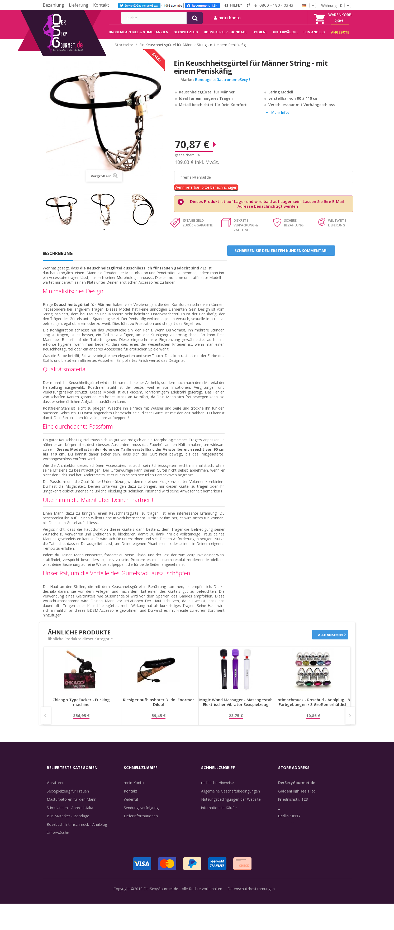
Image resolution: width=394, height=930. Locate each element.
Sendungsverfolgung (141, 813)
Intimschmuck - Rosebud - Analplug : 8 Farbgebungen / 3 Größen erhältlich (313, 708)
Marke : (187, 85)
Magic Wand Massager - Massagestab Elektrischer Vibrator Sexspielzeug (236, 708)
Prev (46, 721)
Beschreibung (58, 259)
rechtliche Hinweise (217, 788)
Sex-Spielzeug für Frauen (68, 796)
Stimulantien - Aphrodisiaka (70, 813)
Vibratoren (55, 788)
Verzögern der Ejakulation (69, 846)
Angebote (58, 863)
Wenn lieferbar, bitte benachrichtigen (206, 192)
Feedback (209, 829)
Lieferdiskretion (137, 829)
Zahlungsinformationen (144, 838)
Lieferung (78, 5)
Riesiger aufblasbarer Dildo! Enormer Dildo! (158, 708)
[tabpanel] (64, 214)
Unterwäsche (58, 838)
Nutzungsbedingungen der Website (231, 804)
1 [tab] (104, 235)
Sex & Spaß (57, 854)
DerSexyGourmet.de (161, 921)
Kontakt (101, 5)
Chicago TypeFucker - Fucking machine (81, 708)
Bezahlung (53, 5)
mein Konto (284, 18)
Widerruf (131, 804)
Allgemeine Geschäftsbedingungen (230, 796)
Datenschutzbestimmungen (251, 921)
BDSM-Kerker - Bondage (68, 821)
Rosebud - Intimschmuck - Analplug (77, 829)
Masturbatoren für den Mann (71, 804)
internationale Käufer (219, 813)
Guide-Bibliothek (215, 821)
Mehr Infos (280, 118)
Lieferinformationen (141, 821)
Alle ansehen (330, 640)
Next (350, 721)
